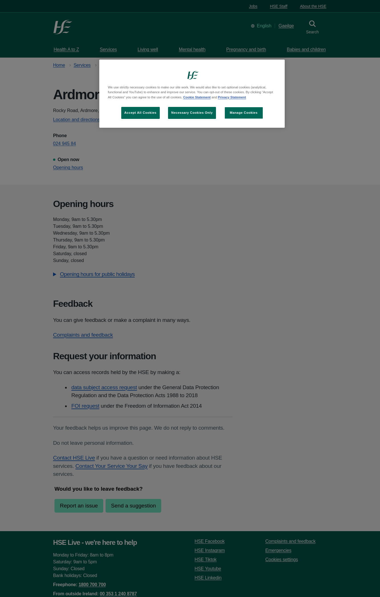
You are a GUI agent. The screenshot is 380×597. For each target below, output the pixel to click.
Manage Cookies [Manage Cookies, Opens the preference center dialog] (244, 112)
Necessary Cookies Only (192, 112)
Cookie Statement (197, 97)
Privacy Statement (232, 97)
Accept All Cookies (140, 112)
